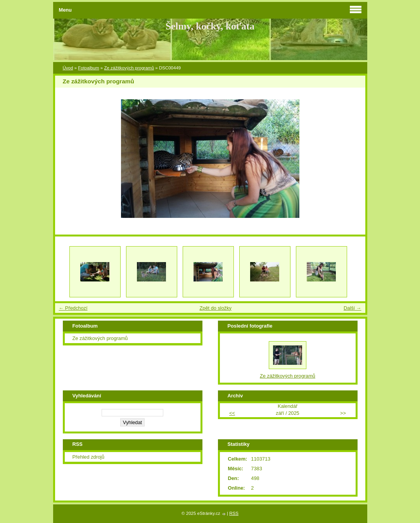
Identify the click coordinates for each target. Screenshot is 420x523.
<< (232, 413)
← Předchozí (73, 308)
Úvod (68, 68)
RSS (234, 513)
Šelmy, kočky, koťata (210, 26)
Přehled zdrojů (89, 457)
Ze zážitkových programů (129, 68)
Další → (352, 308)
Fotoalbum (88, 68)
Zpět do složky (215, 308)
